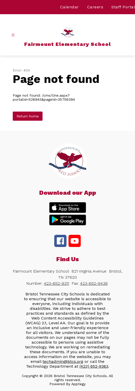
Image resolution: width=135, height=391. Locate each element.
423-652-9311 (56, 283)
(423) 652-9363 (93, 366)
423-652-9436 (94, 283)
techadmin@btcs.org (63, 361)
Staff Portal (123, 7)
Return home (28, 116)
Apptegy (78, 384)
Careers (95, 7)
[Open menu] (13, 35)
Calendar (69, 7)
